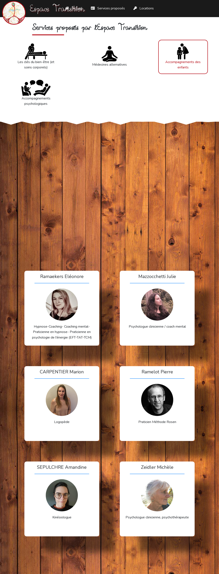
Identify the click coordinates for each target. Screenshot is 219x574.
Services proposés (108, 8)
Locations (143, 8)
